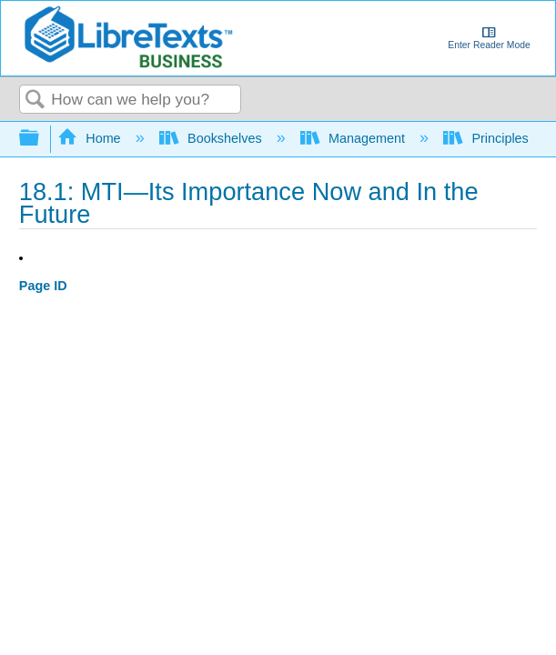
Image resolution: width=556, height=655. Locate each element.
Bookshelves (212, 138)
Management (354, 138)
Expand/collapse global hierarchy (41, 138)
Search (35, 100)
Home (91, 138)
